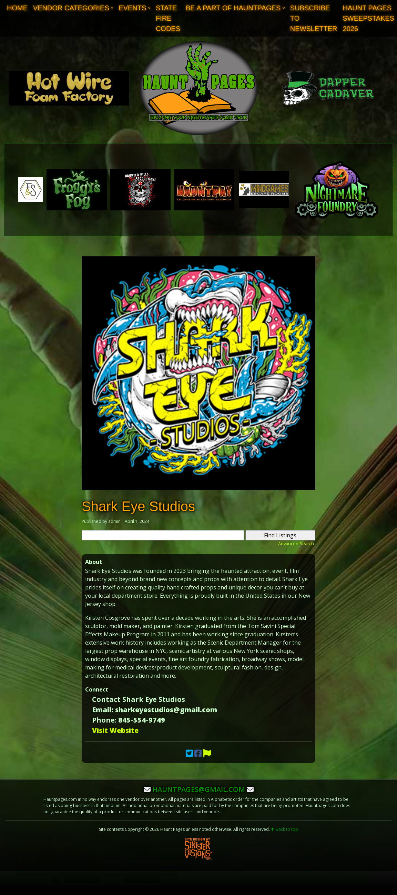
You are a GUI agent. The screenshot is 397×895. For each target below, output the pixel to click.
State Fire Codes (168, 18)
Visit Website (115, 730)
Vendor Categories (71, 8)
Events (132, 8)
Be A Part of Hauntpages (233, 8)
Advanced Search (296, 543)
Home (17, 8)
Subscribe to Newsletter (313, 18)
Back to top (284, 829)
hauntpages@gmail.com (198, 789)
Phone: (104, 720)
